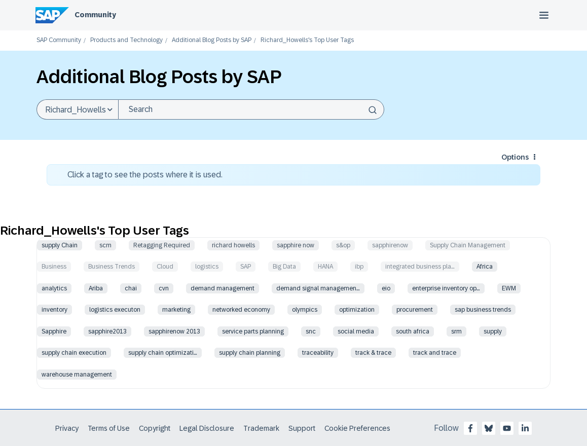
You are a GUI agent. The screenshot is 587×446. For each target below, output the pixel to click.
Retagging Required (161, 245)
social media (356, 331)
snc (311, 331)
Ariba (96, 288)
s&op (343, 245)
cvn (164, 288)
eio (386, 288)
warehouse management (77, 374)
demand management (222, 288)
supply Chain (60, 245)
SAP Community (58, 40)
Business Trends (111, 266)
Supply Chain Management (467, 245)
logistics (206, 266)
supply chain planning (249, 352)
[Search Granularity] (77, 109)
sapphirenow (390, 245)
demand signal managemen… (318, 288)
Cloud (165, 266)
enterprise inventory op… (446, 288)
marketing (176, 309)
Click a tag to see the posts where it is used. (145, 174)
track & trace (373, 352)
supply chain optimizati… (162, 352)
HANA (325, 266)
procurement (414, 309)
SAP (245, 266)
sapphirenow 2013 (174, 331)
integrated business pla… (420, 266)
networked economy (241, 309)
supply (493, 331)
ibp (359, 266)
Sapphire (54, 331)
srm (456, 331)
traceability (318, 352)
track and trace (434, 352)
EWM (509, 288)
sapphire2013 (107, 331)
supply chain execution (74, 352)
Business (54, 266)
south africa (412, 331)
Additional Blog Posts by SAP (211, 40)
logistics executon (114, 309)
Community (95, 15)
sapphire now (295, 245)
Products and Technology (126, 40)
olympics (304, 309)
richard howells (233, 245)
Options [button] (515, 157)
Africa (484, 266)
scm (105, 245)
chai (131, 288)
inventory (54, 309)
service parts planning (253, 331)
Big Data (284, 266)
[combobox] (251, 109)
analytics (54, 288)
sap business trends (483, 309)
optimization (357, 309)
